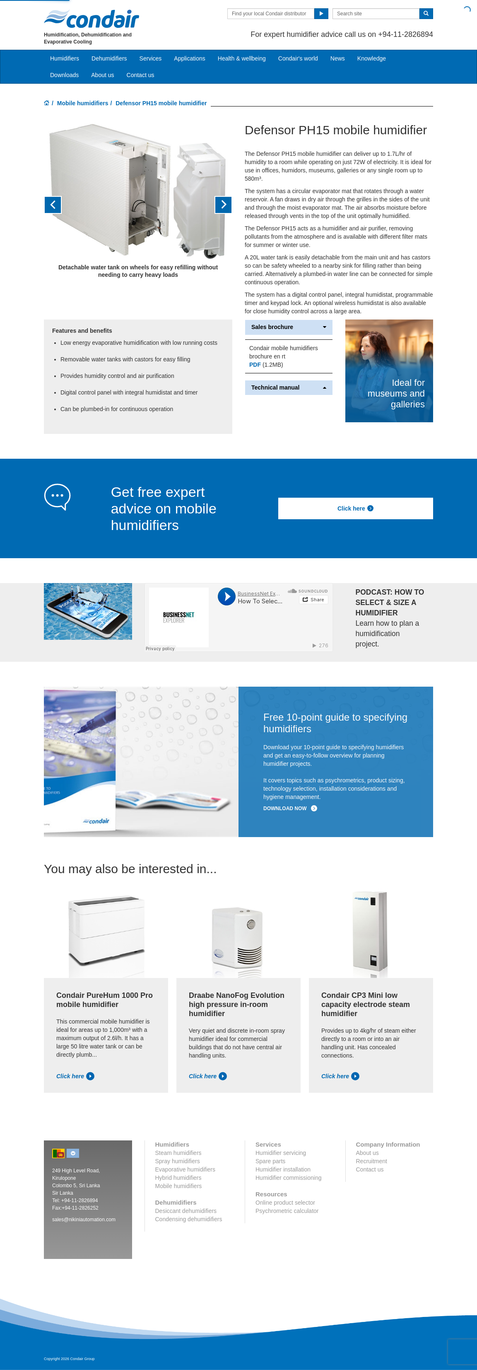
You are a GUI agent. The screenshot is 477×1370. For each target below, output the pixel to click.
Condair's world (298, 58)
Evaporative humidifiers (185, 1169)
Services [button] (151, 58)
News (337, 58)
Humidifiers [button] (64, 58)
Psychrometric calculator (287, 1211)
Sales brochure (288, 327)
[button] (58, 205)
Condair (91, 18)
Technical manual (288, 388)
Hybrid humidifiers (178, 1177)
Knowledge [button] (371, 58)
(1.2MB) (266, 364)
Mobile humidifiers (82, 103)
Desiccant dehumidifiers (186, 1211)
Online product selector (285, 1202)
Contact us (140, 75)
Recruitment (371, 1161)
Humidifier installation (283, 1169)
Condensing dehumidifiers (188, 1219)
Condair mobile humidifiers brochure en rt (283, 352)
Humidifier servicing (280, 1153)
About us (102, 75)
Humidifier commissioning (288, 1177)
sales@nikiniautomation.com (84, 1219)
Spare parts (270, 1161)
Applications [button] (189, 58)
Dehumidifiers (109, 58)
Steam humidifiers (178, 1153)
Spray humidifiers (177, 1161)
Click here (355, 508)
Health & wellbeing (242, 58)
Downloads (64, 75)
